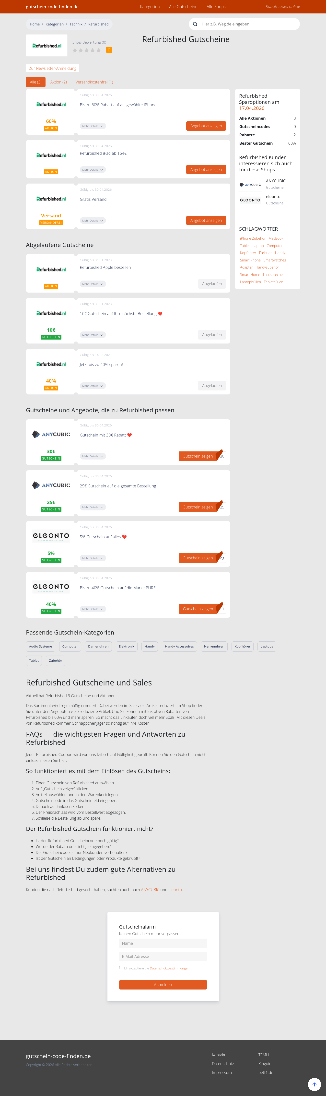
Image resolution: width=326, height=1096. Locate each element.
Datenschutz (223, 1063)
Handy (280, 252)
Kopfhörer (248, 252)
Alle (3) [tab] (36, 82)
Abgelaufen (212, 283)
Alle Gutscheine (183, 6)
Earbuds (265, 252)
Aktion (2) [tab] (58, 82)
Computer (275, 245)
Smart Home (250, 274)
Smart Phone (250, 260)
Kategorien (150, 6)
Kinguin (264, 1063)
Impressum (222, 1072)
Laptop (258, 245)
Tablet (245, 245)
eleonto (175, 889)
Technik (76, 24)
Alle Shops (216, 6)
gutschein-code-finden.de (52, 7)
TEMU (263, 1055)
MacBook (275, 238)
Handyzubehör (267, 267)
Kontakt (218, 1055)
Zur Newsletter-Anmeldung (52, 68)
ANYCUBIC (150, 889)
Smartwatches (275, 260)
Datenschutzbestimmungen (169, 968)
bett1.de (265, 1072)
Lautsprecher (273, 274)
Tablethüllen (273, 282)
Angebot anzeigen (206, 126)
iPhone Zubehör (253, 238)
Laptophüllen (250, 282)
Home (35, 24)
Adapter (246, 267)
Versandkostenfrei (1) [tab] (94, 82)
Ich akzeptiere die (156, 968)
